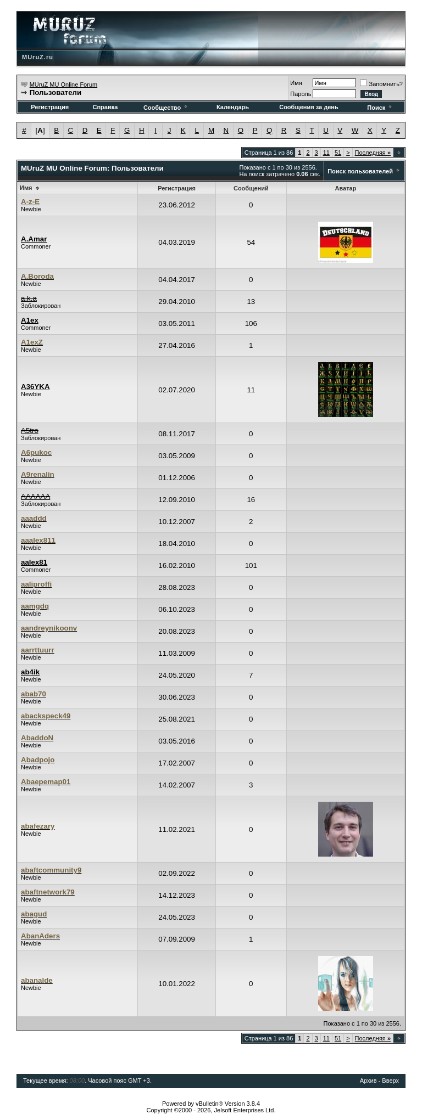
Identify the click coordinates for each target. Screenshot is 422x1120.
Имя (296, 83)
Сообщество (166, 107)
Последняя (373, 152)
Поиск (380, 107)
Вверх (390, 1080)
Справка (105, 107)
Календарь (232, 107)
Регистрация (50, 107)
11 (326, 152)
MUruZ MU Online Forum (63, 84)
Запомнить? (381, 84)
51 (338, 152)
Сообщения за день (308, 107)
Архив (368, 1080)
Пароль (300, 94)
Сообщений (251, 188)
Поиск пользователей (360, 171)
